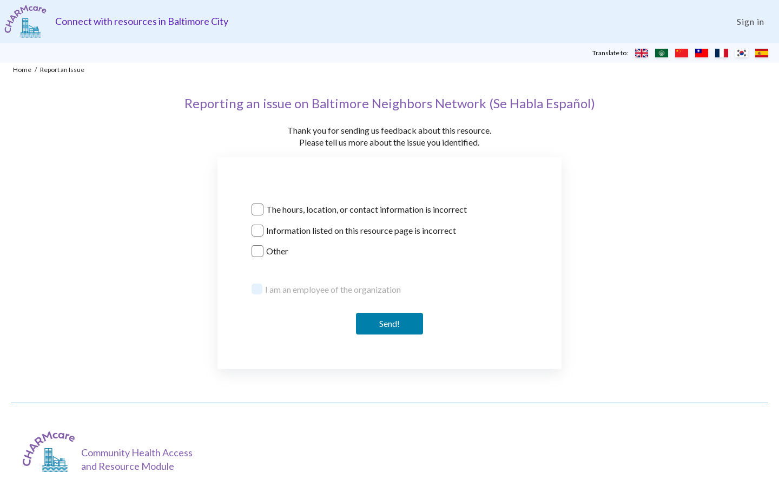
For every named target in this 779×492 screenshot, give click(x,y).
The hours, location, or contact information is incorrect (366, 209)
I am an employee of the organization (333, 289)
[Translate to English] (641, 53)
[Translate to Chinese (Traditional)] (701, 53)
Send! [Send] (389, 323)
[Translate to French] (721, 53)
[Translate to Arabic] (661, 53)
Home (22, 69)
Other (277, 251)
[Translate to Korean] (741, 53)
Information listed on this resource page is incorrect (361, 230)
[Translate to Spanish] (761, 53)
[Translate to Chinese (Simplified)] (681, 53)
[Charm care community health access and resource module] (25, 21)
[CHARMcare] (51, 452)
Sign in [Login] (750, 21)
